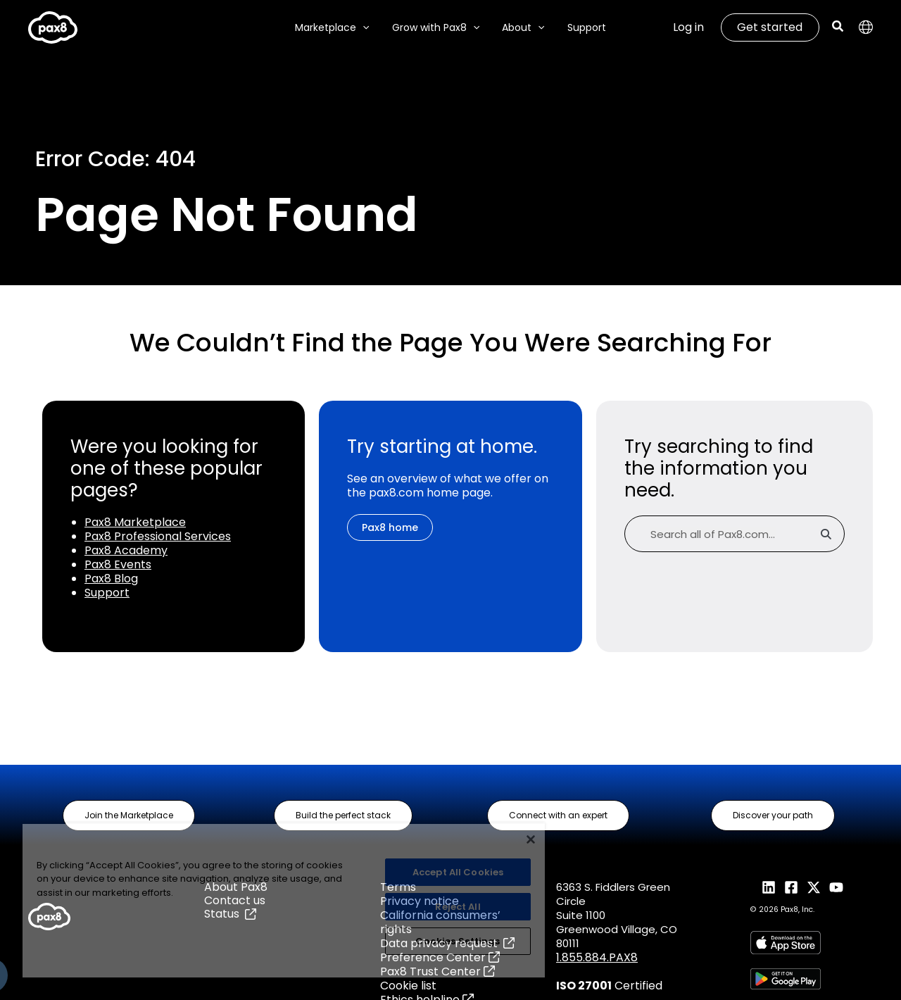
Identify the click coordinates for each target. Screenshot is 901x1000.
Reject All (457, 906)
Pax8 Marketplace (135, 522)
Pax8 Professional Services (157, 536)
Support (107, 593)
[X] (814, 887)
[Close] (531, 839)
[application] (366, 28)
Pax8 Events (117, 564)
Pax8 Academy (126, 550)
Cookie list (408, 985)
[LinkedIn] (769, 887)
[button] (838, 28)
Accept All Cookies (457, 872)
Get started (769, 27)
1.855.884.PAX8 (597, 957)
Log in (688, 27)
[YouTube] (836, 887)
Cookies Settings (457, 941)
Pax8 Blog (111, 578)
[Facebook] (791, 887)
